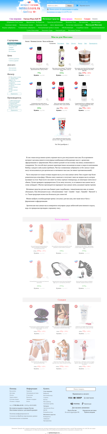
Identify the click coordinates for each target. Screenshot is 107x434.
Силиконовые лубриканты (26, 28)
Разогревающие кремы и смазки (48, 28)
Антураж (46, 406)
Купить (36, 75)
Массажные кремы (13, 87)
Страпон (45, 397)
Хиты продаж (66, 19)
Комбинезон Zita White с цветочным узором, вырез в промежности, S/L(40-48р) (84, 247)
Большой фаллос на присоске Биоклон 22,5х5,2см (39, 282)
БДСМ (45, 410)
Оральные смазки (41, 25)
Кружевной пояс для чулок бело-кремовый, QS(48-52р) (39, 362)
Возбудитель (47, 416)
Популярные (12, 43)
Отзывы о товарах (15, 401)
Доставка (50, 2)
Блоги (94, 19)
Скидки (87, 19)
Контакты (29, 397)
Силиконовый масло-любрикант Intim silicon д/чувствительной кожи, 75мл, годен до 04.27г (84, 104)
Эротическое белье (48, 408)
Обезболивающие (67, 28)
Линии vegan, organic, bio (13, 79)
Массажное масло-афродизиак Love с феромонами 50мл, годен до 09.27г (39, 69)
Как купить (13, 391)
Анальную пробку (48, 404)
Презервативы (83, 22)
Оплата (58, 2)
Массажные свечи (13, 90)
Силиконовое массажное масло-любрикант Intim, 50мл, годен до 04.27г (39, 104)
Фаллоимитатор (47, 395)
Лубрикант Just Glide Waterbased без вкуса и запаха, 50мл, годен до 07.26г (84, 327)
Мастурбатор (47, 401)
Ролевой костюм (48, 412)
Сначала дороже (13, 61)
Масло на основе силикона (15, 85)
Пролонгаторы (95, 22)
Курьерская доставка (90, 410)
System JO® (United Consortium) (15, 104)
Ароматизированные (98, 28)
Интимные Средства (51, 19)
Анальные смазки (11, 25)
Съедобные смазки (82, 28)
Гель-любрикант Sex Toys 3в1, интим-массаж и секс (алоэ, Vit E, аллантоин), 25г (61, 139)
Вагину (45, 399)
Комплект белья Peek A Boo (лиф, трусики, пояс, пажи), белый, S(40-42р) (61, 362)
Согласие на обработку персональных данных (23, 416)
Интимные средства (49, 414)
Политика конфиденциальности (19, 413)
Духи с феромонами (56, 25)
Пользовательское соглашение (19, 418)
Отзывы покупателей (80, 2)
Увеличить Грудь (47, 30)
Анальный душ (60, 30)
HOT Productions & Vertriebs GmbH (14, 101)
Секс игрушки (47, 391)
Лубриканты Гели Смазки (15, 22)
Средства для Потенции (54, 22)
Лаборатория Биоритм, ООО (13, 107)
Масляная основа (15, 77)
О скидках (66, 2)
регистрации (66, 9)
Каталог (27, 41)
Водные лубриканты (8, 28)
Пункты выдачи (89, 412)
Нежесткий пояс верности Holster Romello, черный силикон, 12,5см (84, 282)
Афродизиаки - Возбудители (35, 22)
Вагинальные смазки (26, 25)
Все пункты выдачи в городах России (22, 408)
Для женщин (12, 70)
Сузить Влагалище (33, 30)
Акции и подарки (31, 399)
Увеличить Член (71, 22)
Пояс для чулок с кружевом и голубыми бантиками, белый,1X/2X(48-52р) (62, 327)
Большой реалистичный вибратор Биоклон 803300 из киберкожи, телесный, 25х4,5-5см (39, 247)
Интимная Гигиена (74, 30)
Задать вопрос (14, 397)
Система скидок (14, 399)
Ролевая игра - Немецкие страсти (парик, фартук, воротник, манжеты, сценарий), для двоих (84, 363)
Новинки (78, 19)
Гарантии (29, 391)
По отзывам (12, 51)
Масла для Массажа (94, 25)
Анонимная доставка (54, 12)
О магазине (30, 395)
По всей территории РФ (72, 411)
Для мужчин (12, 68)
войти (76, 9)
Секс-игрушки (15, 19)
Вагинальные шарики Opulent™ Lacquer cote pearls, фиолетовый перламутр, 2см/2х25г (39, 328)
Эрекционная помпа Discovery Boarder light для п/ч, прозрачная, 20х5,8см (61, 282)
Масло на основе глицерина (15, 82)
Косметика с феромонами (74, 25)
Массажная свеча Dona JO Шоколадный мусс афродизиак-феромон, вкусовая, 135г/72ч (84, 69)
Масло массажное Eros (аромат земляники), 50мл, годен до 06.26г (62, 104)
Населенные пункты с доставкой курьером (23, 410)
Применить (14, 94)
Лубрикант (46, 418)
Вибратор (46, 393)
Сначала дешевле (14, 59)
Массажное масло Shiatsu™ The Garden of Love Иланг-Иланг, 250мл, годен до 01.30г (61, 69)
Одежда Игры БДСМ (31, 19)
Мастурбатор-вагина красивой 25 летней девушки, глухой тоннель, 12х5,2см (62, 247)
